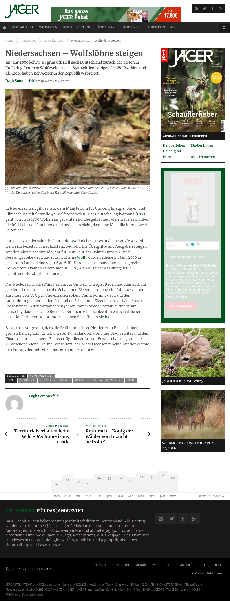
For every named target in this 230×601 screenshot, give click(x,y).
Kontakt (141, 565)
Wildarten (48, 27)
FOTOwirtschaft (15, 595)
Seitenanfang (209, 496)
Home (4, 27)
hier (108, 317)
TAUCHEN (172, 590)
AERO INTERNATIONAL (19, 585)
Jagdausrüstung (77, 27)
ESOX (145, 585)
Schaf (79, 380)
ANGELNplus (44, 585)
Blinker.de (122, 585)
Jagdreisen (155, 27)
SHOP (146, 590)
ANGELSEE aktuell (84, 585)
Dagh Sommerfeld (20, 81)
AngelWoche (106, 585)
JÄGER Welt (132, 27)
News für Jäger (54, 40)
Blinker (134, 585)
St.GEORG (158, 590)
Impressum (213, 565)
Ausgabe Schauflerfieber (185, 136)
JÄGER (71, 590)
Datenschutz (189, 565)
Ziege (130, 380)
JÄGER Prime (84, 590)
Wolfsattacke (111, 380)
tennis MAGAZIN (191, 590)
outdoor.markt (35, 595)
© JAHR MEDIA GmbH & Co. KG (29, 569)
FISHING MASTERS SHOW (166, 585)
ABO (173, 27)
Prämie (64, 380)
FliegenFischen (194, 585)
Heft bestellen (174, 145)
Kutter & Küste (115, 590)
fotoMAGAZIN (34, 590)
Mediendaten (163, 565)
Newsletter (120, 565)
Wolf (76, 241)
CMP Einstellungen (207, 573)
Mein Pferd (133, 590)
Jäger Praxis (107, 27)
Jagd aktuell (23, 27)
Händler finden (201, 145)
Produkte (100, 565)
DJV (140, 214)
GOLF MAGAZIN (54, 590)
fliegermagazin (14, 590)
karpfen (99, 590)
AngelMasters (62, 585)
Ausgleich (27, 380)
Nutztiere (47, 380)
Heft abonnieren (202, 157)
